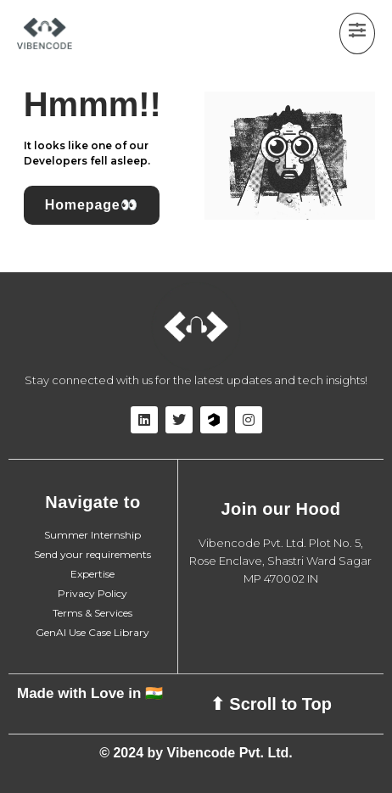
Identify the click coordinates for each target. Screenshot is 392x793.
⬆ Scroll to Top (271, 704)
